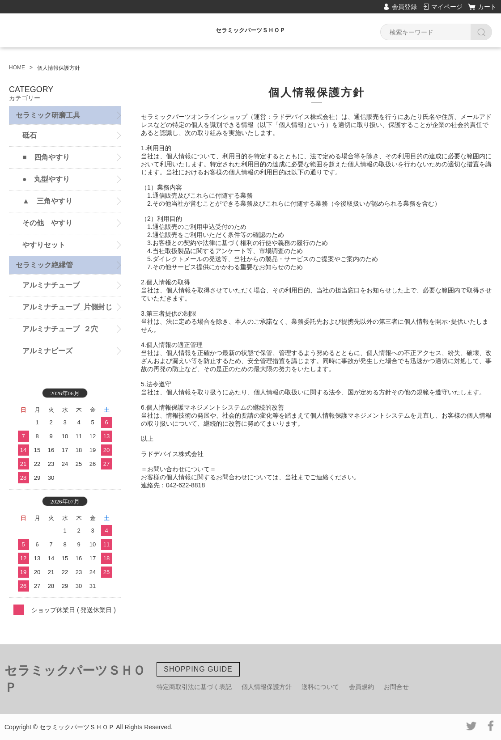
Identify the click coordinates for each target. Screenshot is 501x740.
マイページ (447, 6)
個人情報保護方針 (267, 686)
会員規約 (361, 686)
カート (487, 6)
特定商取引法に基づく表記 (194, 686)
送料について (320, 686)
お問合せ (396, 686)
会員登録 (404, 6)
